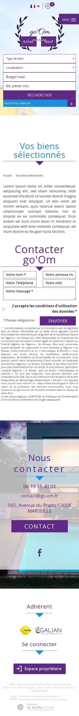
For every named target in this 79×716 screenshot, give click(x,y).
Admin (48, 687)
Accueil (7, 175)
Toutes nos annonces (64, 687)
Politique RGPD (40, 691)
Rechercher (39, 95)
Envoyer (57, 321)
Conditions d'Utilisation (20, 399)
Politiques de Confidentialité (62, 396)
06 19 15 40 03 (39, 486)
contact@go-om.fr (39, 496)
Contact (39, 526)
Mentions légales (26, 687)
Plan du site (10, 687)
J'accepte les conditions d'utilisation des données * (44, 308)
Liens (40, 687)
